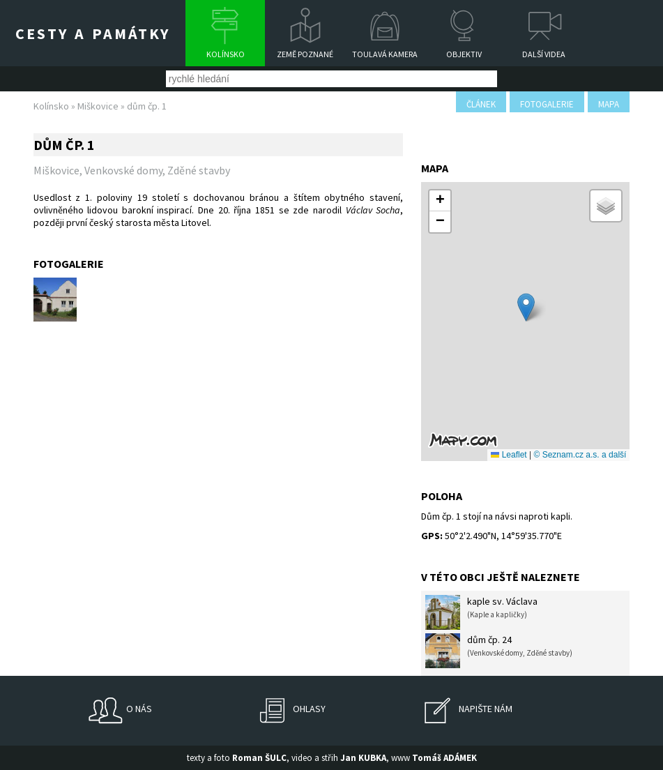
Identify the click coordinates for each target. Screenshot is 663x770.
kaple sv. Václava (481, 612)
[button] (526, 307)
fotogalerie (547, 104)
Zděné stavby (198, 170)
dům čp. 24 (498, 650)
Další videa (543, 54)
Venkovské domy (123, 170)
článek (481, 104)
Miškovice (98, 106)
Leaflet (508, 455)
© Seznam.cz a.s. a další (580, 455)
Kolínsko (225, 54)
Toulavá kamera (385, 54)
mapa (608, 104)
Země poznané (305, 54)
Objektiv (464, 54)
